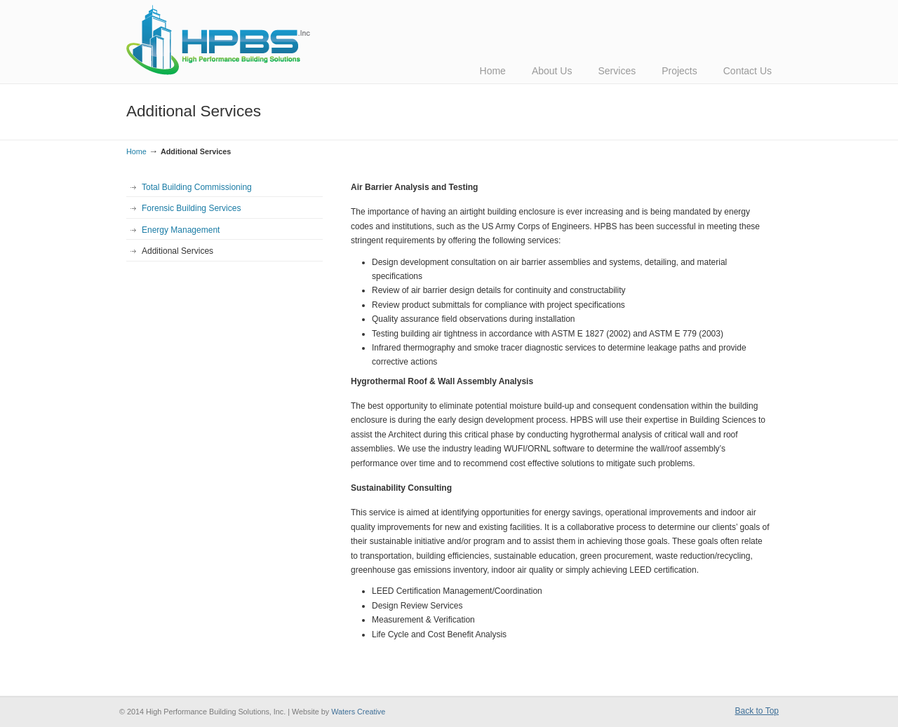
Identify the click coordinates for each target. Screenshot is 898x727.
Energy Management (181, 230)
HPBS (218, 40)
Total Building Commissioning (197, 187)
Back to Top (757, 711)
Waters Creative (358, 711)
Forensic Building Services (191, 208)
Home (136, 151)
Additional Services (177, 251)
